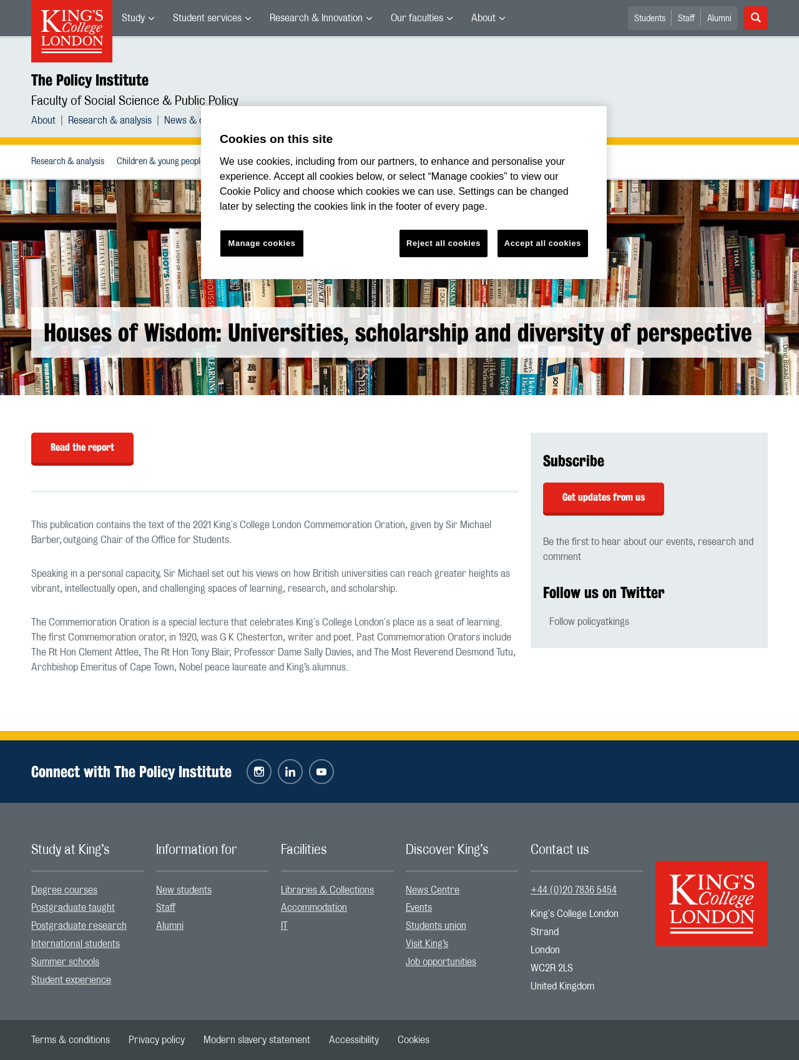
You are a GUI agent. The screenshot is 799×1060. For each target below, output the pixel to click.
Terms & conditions (70, 1040)
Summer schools (65, 962)
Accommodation (314, 908)
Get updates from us (603, 497)
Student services (207, 18)
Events (419, 908)
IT (284, 926)
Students (649, 18)
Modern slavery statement (256, 1040)
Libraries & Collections (327, 890)
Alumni (719, 18)
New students (184, 890)
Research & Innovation (316, 18)
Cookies (413, 1040)
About (483, 18)
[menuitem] (138, 18)
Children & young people (161, 161)
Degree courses (64, 890)
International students (75, 944)
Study (133, 18)
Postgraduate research (79, 926)
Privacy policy (157, 1040)
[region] (404, 192)
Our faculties (417, 18)
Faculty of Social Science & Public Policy (134, 101)
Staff (686, 18)
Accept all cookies (542, 243)
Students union (436, 926)
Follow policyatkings (589, 622)
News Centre (432, 890)
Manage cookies (262, 243)
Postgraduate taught (73, 908)
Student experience (71, 980)
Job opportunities (441, 962)
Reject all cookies (443, 243)
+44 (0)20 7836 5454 (574, 890)
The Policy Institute (90, 80)
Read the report (82, 447)
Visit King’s (427, 944)
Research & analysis (110, 120)
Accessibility (354, 1040)
